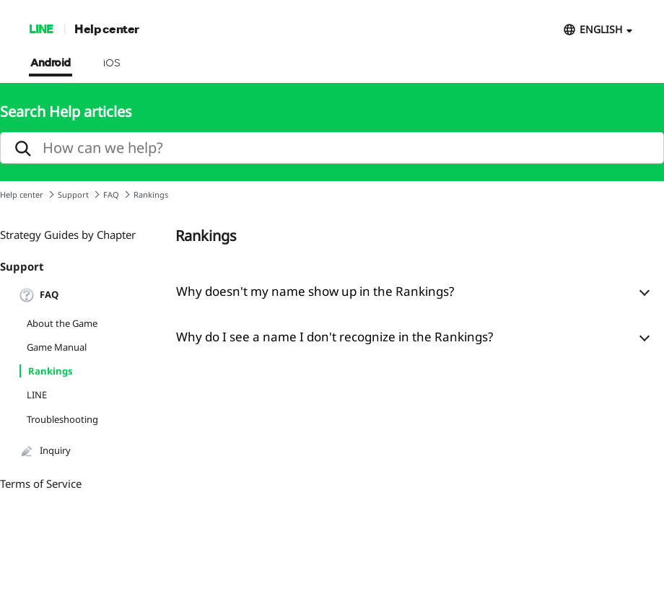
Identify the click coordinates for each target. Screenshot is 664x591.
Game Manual (57, 347)
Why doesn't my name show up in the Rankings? (315, 291)
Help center (106, 28)
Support (73, 194)
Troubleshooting (62, 419)
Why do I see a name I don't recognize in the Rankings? (334, 336)
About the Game (62, 323)
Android (50, 63)
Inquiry (45, 451)
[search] (332, 148)
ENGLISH (601, 29)
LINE (41, 28)
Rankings (50, 370)
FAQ (111, 194)
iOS (111, 63)
